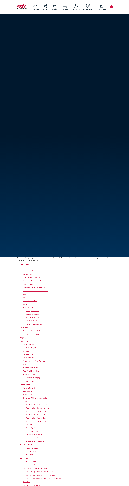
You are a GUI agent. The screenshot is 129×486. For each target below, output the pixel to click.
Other (25, 304)
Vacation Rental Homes (31, 368)
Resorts (25, 364)
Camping (26, 351)
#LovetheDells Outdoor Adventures (38, 408)
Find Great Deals (87, 7)
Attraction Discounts (30, 448)
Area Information (29, 391)
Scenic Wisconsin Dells (34, 431)
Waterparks (27, 267)
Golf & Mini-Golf (28, 284)
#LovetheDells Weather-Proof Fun (38, 418)
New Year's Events (32, 465)
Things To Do (35, 7)
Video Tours (27, 401)
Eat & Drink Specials (30, 451)
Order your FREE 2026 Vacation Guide (36, 398)
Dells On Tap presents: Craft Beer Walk (40, 472)
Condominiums (28, 354)
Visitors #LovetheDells (34, 434)
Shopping (54, 7)
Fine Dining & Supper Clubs (32, 334)
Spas (24, 297)
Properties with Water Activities (34, 361)
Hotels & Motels (28, 358)
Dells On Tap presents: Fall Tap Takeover (40, 475)
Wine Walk (26, 482)
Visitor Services (28, 395)
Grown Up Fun (31, 428)
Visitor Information (29, 388)
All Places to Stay (29, 374)
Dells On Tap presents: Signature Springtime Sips (43, 478)
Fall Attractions (31, 321)
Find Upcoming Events (102, 7)
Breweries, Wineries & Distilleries (34, 331)
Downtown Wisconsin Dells (32, 281)
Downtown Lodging (33, 378)
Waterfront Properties (31, 371)
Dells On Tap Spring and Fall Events (35, 468)
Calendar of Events (29, 461)
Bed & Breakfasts (29, 344)
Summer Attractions (33, 314)
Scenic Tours (27, 294)
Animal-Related (28, 274)
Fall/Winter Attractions (34, 324)
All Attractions (28, 307)
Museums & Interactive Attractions (35, 291)
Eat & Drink (45, 7)
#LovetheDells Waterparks (35, 415)
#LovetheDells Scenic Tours (36, 411)
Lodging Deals (28, 455)
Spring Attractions (32, 311)
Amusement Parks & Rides (32, 271)
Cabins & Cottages (29, 348)
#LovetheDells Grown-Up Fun (36, 405)
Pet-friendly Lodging (30, 381)
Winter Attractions (32, 317)
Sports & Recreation (30, 301)
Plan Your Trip (76, 7)
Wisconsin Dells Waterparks (36, 441)
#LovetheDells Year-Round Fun (37, 421)
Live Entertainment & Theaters (34, 287)
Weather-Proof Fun (33, 438)
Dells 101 (29, 425)
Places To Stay (64, 7)
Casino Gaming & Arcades (32, 277)
